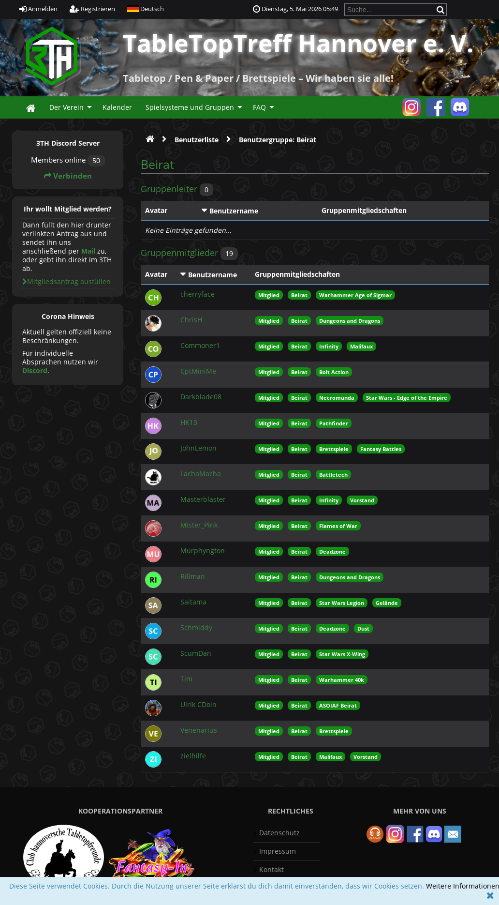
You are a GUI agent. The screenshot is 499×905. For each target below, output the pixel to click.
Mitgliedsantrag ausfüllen (66, 281)
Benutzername (233, 210)
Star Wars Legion (341, 602)
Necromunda (336, 397)
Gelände (387, 602)
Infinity (328, 346)
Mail (88, 251)
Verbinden (68, 176)
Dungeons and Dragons (349, 320)
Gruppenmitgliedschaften (364, 210)
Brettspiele (334, 448)
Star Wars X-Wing (342, 654)
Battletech (333, 474)
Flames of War (338, 525)
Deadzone (332, 551)
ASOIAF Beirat (338, 705)
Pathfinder (333, 423)
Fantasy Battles (380, 448)
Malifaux (361, 346)
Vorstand (362, 500)
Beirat (299, 295)
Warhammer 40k (341, 679)
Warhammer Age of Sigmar (355, 295)
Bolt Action (334, 372)
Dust (363, 628)
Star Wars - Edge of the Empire (406, 397)
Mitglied (268, 295)
